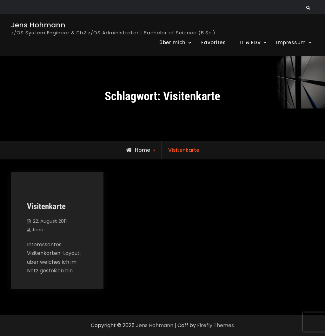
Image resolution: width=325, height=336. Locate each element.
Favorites (213, 42)
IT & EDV (250, 42)
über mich (172, 42)
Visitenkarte (46, 206)
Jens (37, 229)
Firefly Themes (215, 325)
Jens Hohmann (38, 25)
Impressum (291, 42)
